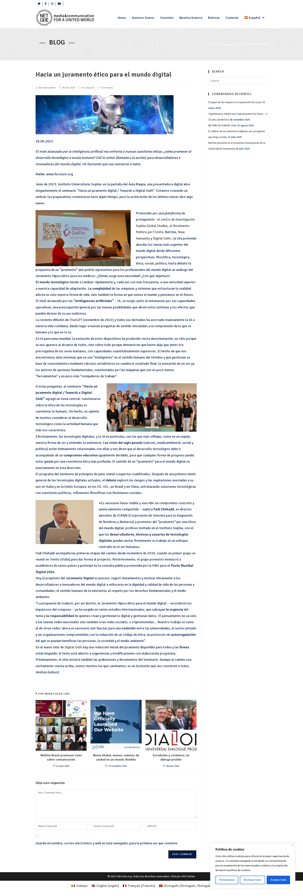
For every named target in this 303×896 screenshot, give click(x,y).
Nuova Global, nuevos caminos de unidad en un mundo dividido (116, 757)
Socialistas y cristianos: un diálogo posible (171, 757)
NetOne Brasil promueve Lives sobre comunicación (61, 757)
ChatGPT (76, 320)
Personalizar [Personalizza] (226, 879)
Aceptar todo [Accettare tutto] (278, 879)
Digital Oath (161, 238)
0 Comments (107, 87)
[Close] (293, 845)
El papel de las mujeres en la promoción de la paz (235, 102)
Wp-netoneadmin (47, 87)
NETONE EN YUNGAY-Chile (222, 125)
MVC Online (188, 876)
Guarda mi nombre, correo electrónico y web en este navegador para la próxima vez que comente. (107, 843)
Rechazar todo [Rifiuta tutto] (252, 879)
